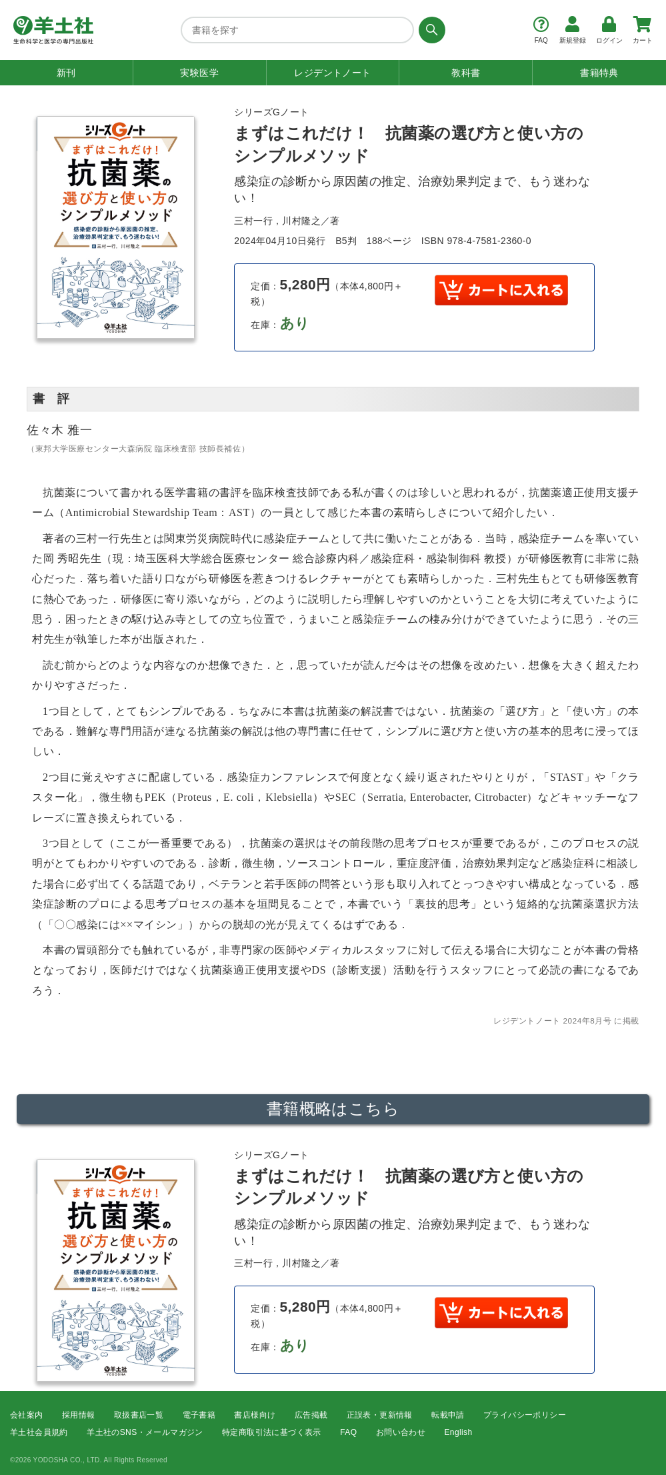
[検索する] (429, 30)
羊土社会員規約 (39, 1432)
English (458, 1432)
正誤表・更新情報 (380, 1415)
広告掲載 (311, 1415)
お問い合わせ (400, 1432)
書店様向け (254, 1415)
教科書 (465, 72)
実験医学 (199, 72)
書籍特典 (599, 72)
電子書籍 (199, 1415)
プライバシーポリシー (524, 1415)
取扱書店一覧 (138, 1415)
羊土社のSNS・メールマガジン (145, 1432)
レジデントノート (332, 72)
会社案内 (26, 1415)
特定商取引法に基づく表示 (271, 1432)
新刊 (66, 72)
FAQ (348, 1432)
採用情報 (78, 1415)
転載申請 (448, 1415)
